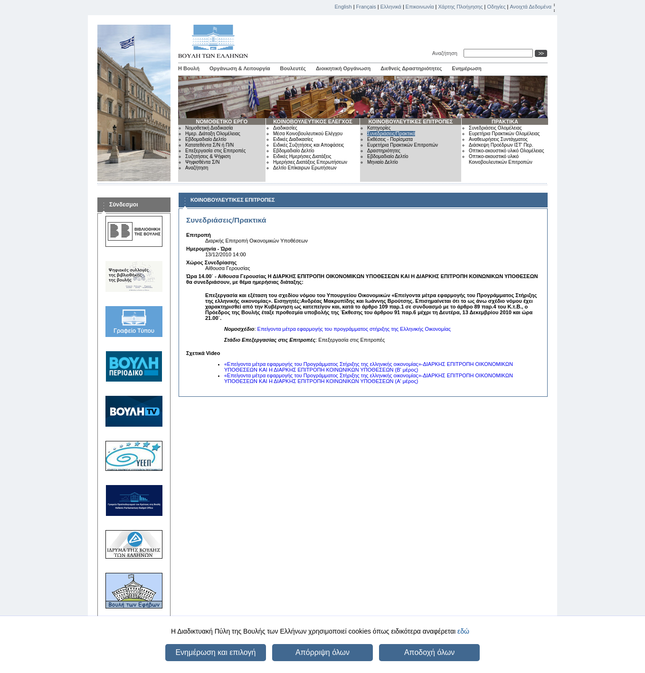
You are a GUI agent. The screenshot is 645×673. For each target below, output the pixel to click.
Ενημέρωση (467, 68)
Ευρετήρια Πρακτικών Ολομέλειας (504, 133)
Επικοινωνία (420, 6)
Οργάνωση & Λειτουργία (239, 68)
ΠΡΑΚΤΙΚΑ (505, 121)
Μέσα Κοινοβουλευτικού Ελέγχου (307, 133)
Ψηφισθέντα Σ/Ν (202, 162)
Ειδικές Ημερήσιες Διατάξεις (302, 156)
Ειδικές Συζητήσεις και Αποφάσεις (308, 145)
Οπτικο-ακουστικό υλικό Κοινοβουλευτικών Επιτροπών (500, 159)
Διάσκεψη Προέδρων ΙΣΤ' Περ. (501, 145)
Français (366, 6)
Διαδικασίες (285, 128)
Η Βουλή (188, 68)
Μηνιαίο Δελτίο (382, 162)
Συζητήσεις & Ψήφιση (207, 156)
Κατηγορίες (379, 128)
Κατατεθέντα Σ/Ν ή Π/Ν (209, 145)
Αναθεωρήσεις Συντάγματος (498, 139)
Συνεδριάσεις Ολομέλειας (495, 128)
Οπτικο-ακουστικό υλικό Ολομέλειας (506, 150)
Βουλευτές (293, 68)
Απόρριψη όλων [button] (322, 652)
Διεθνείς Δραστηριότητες (411, 68)
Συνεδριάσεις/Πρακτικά (391, 133)
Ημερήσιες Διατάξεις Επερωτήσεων (310, 162)
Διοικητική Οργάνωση (343, 68)
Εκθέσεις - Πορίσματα (390, 139)
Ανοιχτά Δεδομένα (530, 6)
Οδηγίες (496, 6)
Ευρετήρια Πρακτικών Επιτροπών (402, 145)
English (343, 6)
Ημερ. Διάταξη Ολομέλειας (212, 133)
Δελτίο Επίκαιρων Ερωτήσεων (305, 167)
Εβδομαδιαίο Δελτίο (206, 139)
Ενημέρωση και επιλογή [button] (215, 652)
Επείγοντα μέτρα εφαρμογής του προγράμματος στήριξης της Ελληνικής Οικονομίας (354, 329)
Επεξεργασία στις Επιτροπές (215, 150)
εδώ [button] (463, 631)
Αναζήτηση (446, 53)
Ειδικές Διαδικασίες (293, 139)
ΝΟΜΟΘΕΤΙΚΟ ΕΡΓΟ (222, 121)
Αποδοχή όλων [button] (429, 652)
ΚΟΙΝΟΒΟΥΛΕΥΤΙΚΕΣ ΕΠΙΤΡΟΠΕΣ (411, 121)
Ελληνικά (390, 6)
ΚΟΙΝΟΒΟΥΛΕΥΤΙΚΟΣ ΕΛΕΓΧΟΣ (312, 121)
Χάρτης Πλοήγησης (460, 6)
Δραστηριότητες (383, 150)
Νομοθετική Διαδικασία (209, 128)
